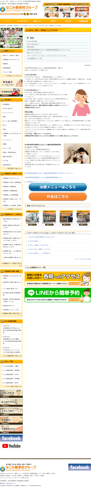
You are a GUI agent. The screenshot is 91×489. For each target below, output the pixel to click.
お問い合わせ (25, 478)
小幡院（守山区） (51, 473)
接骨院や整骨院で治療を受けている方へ (12, 226)
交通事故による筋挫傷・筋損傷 (12, 205)
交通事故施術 (33, 473)
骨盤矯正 (5, 63)
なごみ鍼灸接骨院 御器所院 (11, 370)
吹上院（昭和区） (17, 475)
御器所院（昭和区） (5, 475)
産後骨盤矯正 (7, 68)
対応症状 (26, 473)
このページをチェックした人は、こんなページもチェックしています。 (47, 55)
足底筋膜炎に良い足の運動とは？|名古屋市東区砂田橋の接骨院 (12, 341)
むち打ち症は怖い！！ (34, 241)
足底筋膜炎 (6, 104)
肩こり (5, 125)
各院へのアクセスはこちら (34, 52)
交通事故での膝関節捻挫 (10, 190)
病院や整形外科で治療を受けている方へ (12, 220)
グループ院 (41, 473)
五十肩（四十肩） (8, 108)
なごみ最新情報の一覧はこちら (13, 356)
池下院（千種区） (40, 475)
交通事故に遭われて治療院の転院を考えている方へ (12, 246)
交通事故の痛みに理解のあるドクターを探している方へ (12, 239)
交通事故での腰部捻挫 (9, 186)
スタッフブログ (33, 25)
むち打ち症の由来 (32, 41)
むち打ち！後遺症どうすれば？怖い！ (39, 245)
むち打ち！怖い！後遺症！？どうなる (39, 249)
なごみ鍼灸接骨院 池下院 (10, 382)
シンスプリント (7, 140)
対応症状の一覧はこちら (15, 168)
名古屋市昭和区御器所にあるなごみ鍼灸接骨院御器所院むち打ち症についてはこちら (49, 173)
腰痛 (4, 117)
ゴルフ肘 (5, 160)
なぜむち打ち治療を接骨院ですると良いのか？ (41, 237)
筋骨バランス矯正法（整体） (11, 55)
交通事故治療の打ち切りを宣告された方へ (12, 233)
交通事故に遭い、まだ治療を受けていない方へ (12, 252)
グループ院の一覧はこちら (14, 386)
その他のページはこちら (15, 209)
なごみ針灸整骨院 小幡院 (10, 366)
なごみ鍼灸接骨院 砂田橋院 (11, 378)
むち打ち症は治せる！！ (34, 44)
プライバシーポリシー (13, 478)
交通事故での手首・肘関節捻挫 (12, 182)
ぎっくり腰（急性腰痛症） (10, 121)
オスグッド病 (7, 148)
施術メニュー (18, 473)
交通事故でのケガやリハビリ (11, 59)
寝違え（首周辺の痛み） (10, 152)
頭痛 (4, 129)
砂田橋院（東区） (29, 475)
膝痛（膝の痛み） (8, 156)
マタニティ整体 (7, 72)
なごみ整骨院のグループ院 (34, 58)
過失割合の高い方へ (9, 305)
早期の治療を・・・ (32, 47)
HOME (2, 473)
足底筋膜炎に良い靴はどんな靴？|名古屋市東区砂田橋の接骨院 (12, 330)
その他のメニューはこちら (14, 75)
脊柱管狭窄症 (7, 165)
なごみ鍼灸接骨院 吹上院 (10, 374)
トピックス (3, 478)
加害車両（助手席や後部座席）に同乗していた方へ (12, 300)
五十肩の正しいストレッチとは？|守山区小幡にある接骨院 (11, 351)
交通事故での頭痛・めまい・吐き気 (12, 200)
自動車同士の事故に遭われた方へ (12, 283)
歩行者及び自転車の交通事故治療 (12, 294)
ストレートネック (8, 112)
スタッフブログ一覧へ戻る (83, 259)
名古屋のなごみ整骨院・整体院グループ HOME (13, 25)
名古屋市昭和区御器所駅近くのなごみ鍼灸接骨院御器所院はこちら (44, 177)
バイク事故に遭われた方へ (10, 288)
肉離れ (5, 144)
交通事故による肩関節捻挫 (10, 195)
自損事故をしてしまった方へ (11, 310)
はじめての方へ (9, 473)
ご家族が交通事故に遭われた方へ (12, 258)
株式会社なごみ (10, 483)
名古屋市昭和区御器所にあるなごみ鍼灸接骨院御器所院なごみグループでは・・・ (50, 50)
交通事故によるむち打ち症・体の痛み (12, 134)
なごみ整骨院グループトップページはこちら (37, 181)
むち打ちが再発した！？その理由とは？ (39, 253)
